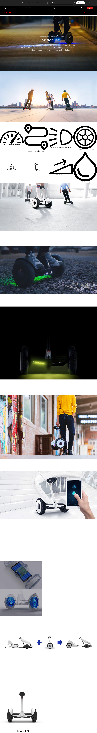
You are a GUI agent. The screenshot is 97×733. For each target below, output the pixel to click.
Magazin (89, 8)
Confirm (80, 3)
